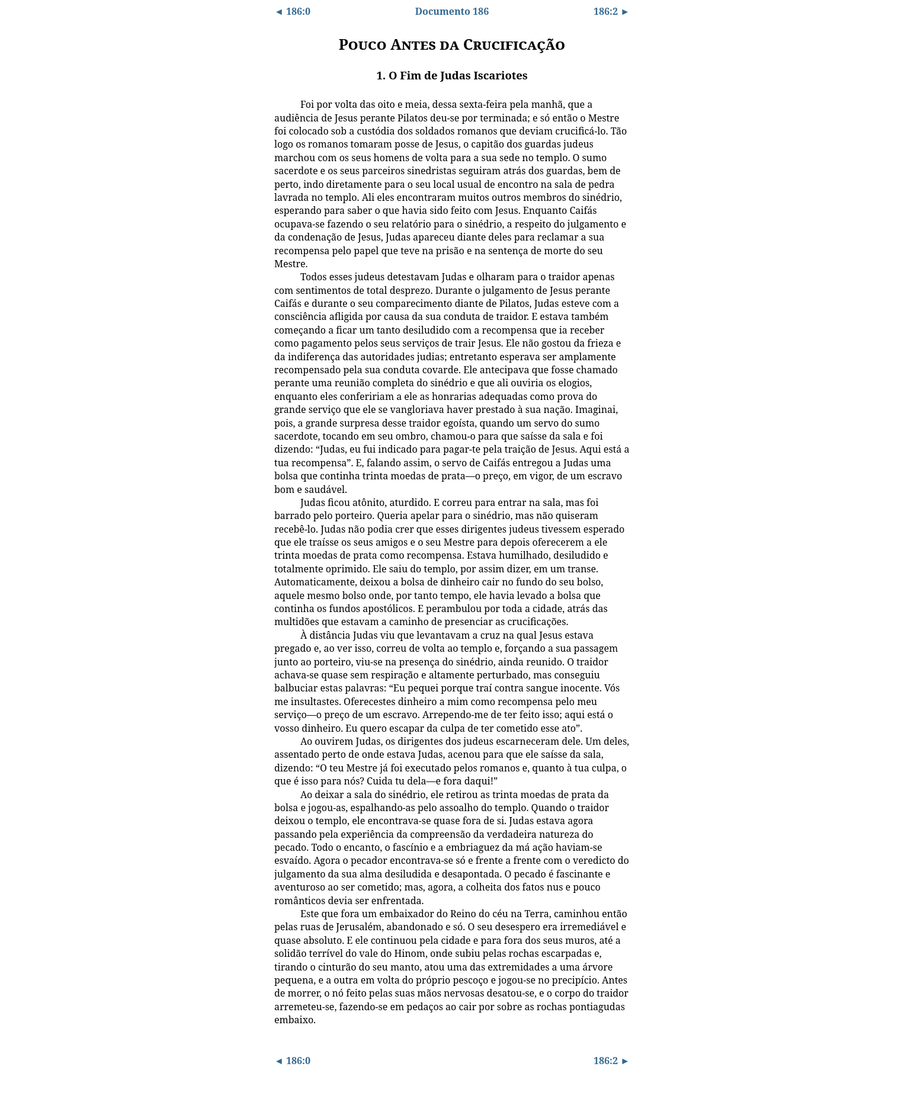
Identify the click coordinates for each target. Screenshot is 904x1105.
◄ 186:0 (292, 11)
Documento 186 (452, 11)
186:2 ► (612, 11)
